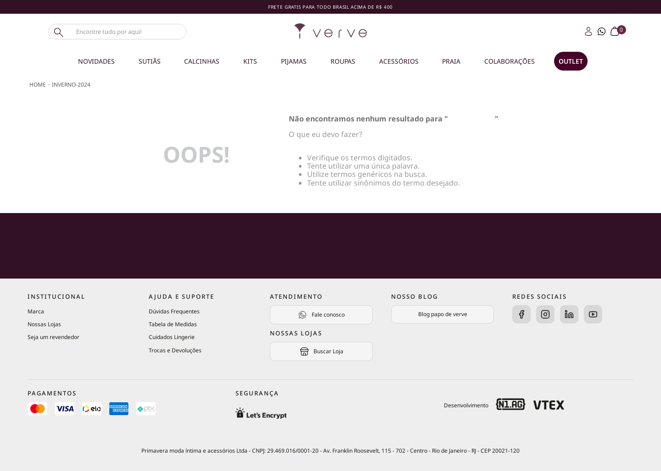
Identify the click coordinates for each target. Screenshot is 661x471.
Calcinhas (201, 61)
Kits (250, 61)
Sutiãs (150, 61)
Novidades (96, 61)
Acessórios (399, 61)
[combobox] (133, 31)
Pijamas (294, 61)
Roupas (342, 61)
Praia (451, 61)
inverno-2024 (71, 84)
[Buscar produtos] (58, 31)
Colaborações (509, 61)
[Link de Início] (38, 85)
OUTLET (571, 61)
